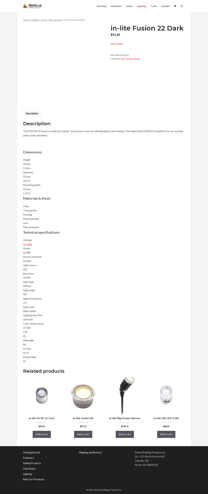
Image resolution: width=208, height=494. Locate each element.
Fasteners (116, 6)
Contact (165, 6)
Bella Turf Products (33, 479)
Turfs (154, 6)
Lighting (141, 6)
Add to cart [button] (42, 434)
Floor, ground (55, 20)
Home (26, 20)
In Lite (44, 20)
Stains (129, 6)
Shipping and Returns (90, 452)
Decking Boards (31, 452)
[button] (181, 6)
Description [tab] (32, 113)
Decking (101, 6)
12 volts (27, 244)
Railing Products (32, 463)
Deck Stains (29, 468)
